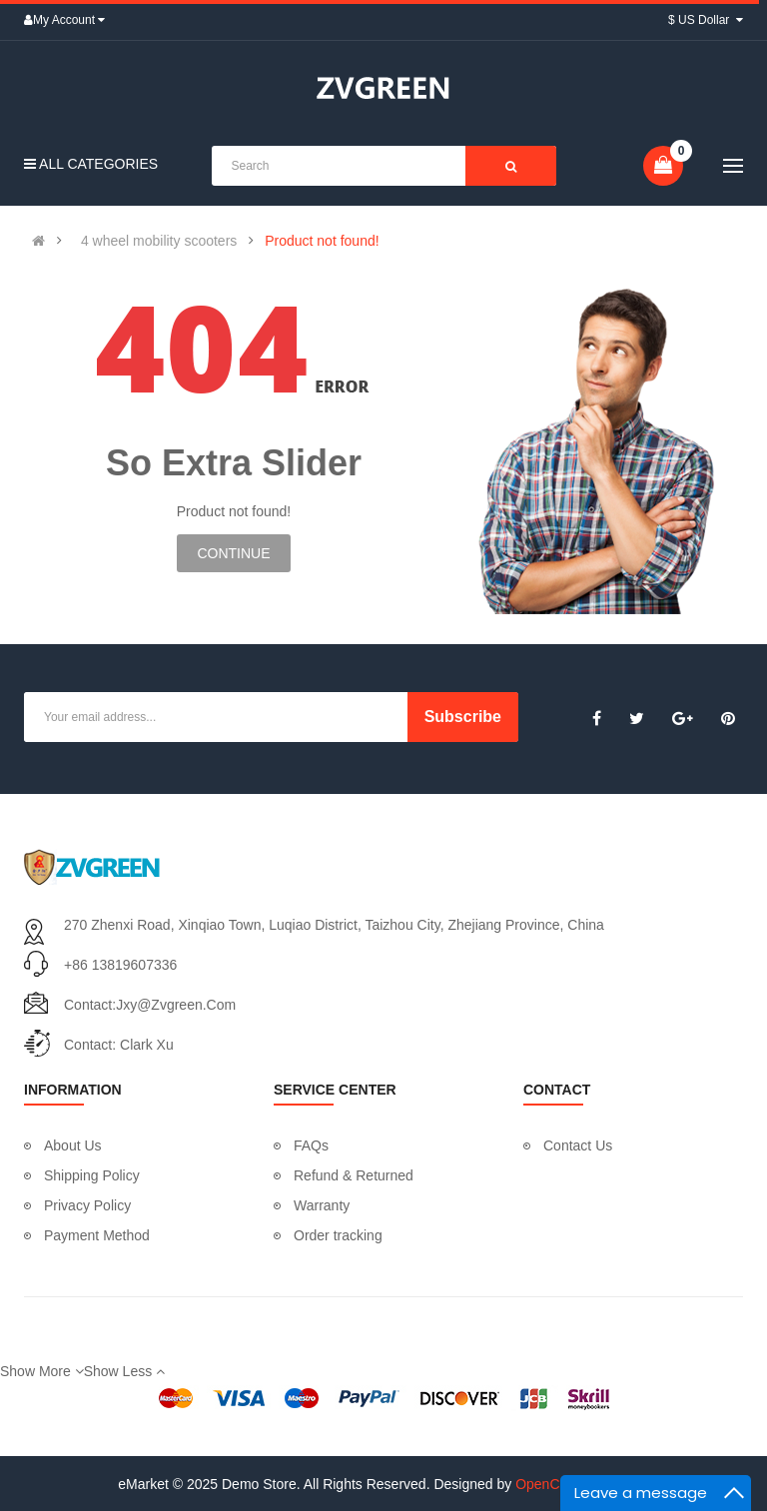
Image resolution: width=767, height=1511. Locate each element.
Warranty (322, 1205)
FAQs (311, 1145)
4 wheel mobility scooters (159, 241)
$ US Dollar (705, 20)
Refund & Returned (353, 1175)
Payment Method (97, 1235)
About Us (73, 1145)
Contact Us (577, 1145)
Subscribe (462, 716)
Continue (233, 553)
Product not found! (322, 241)
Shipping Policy (92, 1175)
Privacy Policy (87, 1205)
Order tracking (338, 1235)
